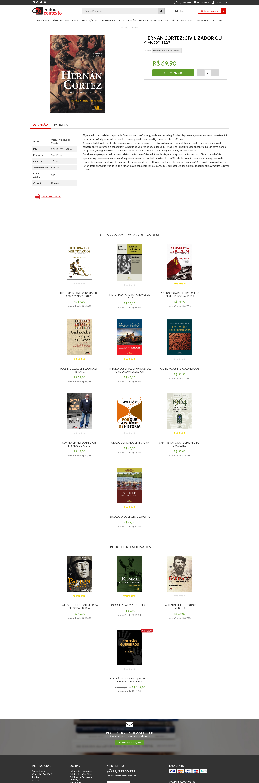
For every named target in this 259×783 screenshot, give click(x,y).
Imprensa (61, 124)
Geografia (108, 20)
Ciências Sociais (181, 20)
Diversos (202, 20)
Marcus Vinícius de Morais (166, 50)
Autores (217, 20)
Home (124, 27)
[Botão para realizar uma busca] (161, 11)
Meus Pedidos (202, 2)
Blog (179, 10)
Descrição (40, 124)
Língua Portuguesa (66, 20)
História (43, 20)
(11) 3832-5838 (182, 2)
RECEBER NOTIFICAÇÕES (129, 742)
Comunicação (127, 20)
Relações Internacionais (153, 20)
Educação (89, 20)
